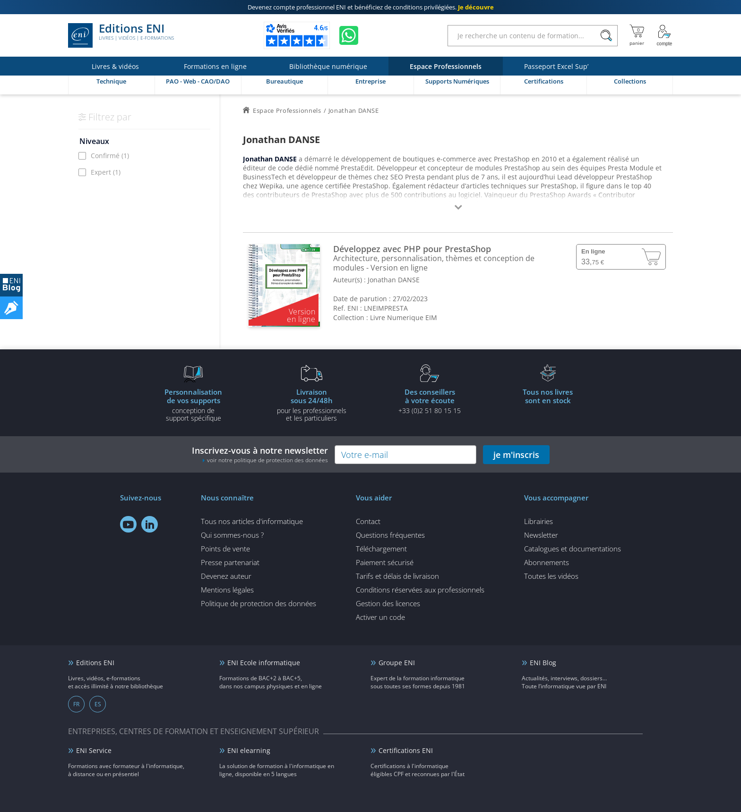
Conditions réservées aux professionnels (420, 589)
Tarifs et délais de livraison (397, 576)
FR (76, 704)
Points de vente (225, 548)
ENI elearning (248, 750)
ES (98, 704)
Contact (368, 521)
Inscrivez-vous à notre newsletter (260, 454)
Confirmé (110, 155)
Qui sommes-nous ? (232, 535)
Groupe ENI (397, 662)
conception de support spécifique (193, 404)
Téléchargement (381, 548)
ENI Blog (543, 662)
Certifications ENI (406, 750)
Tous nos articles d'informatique (252, 521)
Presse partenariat (230, 562)
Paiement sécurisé (385, 562)
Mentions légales (227, 589)
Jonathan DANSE (394, 279)
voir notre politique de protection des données (267, 460)
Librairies (538, 521)
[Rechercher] (606, 35)
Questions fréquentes (390, 535)
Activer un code (380, 617)
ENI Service (94, 750)
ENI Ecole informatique (263, 662)
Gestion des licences (388, 603)
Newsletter (541, 535)
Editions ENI (121, 35)
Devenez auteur (226, 576)
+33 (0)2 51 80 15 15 (429, 400)
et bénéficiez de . (371, 7)
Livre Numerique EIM (403, 317)
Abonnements (546, 562)
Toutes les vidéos (551, 576)
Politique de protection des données (258, 603)
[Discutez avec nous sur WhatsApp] (348, 35)
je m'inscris (516, 454)
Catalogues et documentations (572, 548)
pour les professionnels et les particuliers (311, 404)
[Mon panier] (636, 35)
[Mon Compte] (664, 35)
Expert (106, 172)
